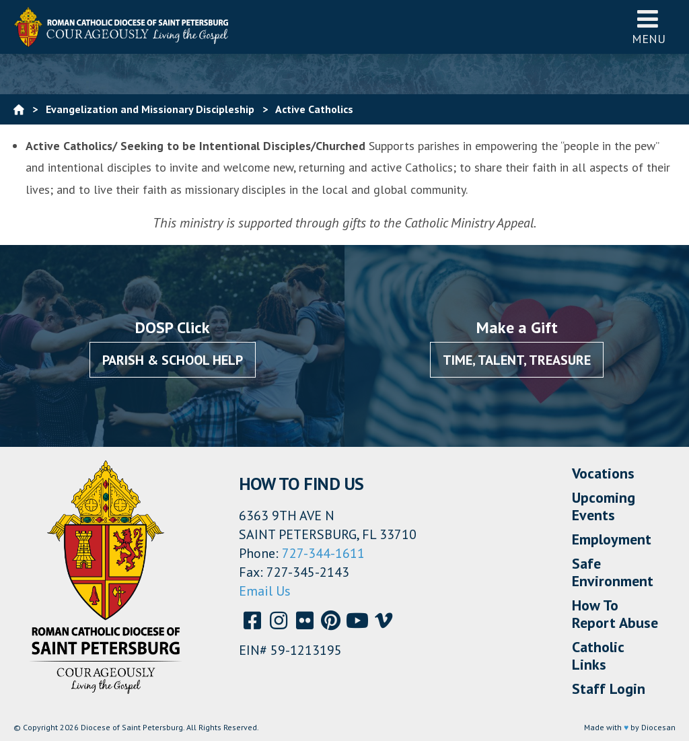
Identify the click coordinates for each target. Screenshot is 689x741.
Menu (648, 26)
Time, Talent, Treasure (517, 360)
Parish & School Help (172, 360)
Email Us (265, 591)
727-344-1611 (323, 553)
